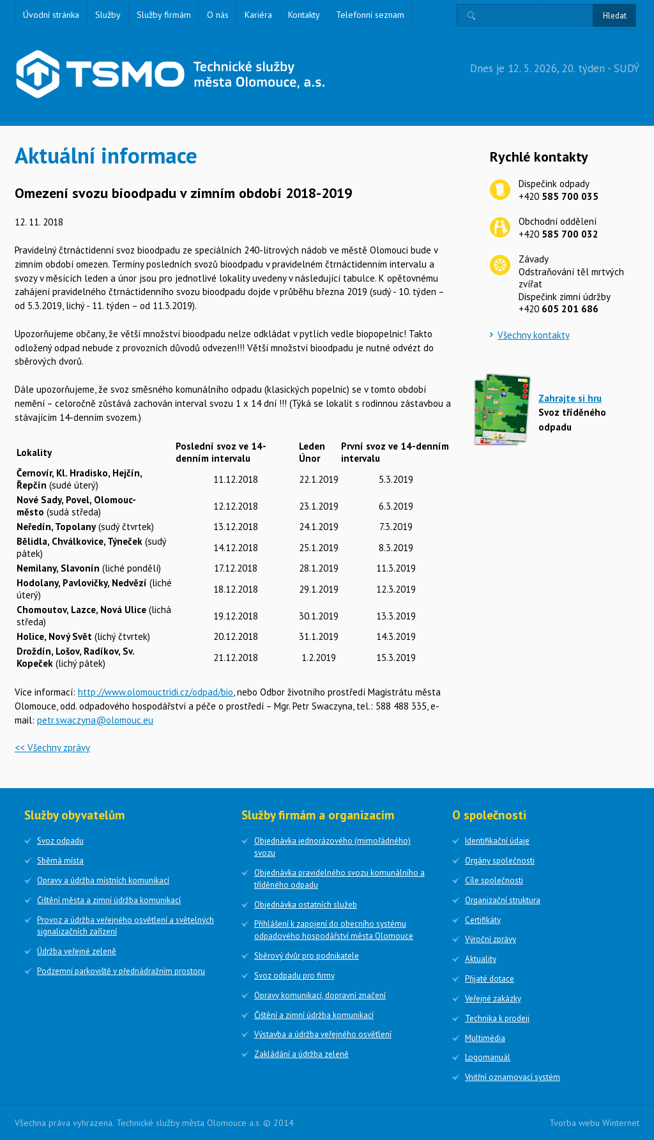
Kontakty (304, 14)
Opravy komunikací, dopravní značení (320, 995)
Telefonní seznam (370, 14)
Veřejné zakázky (493, 998)
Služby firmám (164, 14)
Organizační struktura (502, 900)
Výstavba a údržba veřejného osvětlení (323, 1034)
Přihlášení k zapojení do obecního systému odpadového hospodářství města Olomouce (333, 929)
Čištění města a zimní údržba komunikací (109, 900)
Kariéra (258, 14)
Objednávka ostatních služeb (305, 904)
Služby (108, 14)
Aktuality (480, 959)
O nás (218, 14)
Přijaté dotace (489, 978)
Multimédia (485, 1038)
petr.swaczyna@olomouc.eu (95, 720)
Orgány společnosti (500, 860)
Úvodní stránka (51, 14)
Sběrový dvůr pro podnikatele (306, 955)
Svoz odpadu (60, 840)
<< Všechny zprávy (52, 747)
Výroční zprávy (490, 939)
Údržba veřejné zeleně (76, 951)
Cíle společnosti (494, 880)
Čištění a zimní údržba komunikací (314, 1015)
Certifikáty (483, 920)
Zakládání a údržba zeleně (301, 1054)
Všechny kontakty (534, 335)
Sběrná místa (60, 860)
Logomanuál (487, 1057)
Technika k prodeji (497, 1018)
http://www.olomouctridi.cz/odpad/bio (155, 692)
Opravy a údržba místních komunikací (103, 880)
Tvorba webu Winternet (594, 1123)
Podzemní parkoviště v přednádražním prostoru (121, 971)
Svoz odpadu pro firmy (294, 975)
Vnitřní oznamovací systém (512, 1077)
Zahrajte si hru (570, 398)
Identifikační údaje (497, 840)
